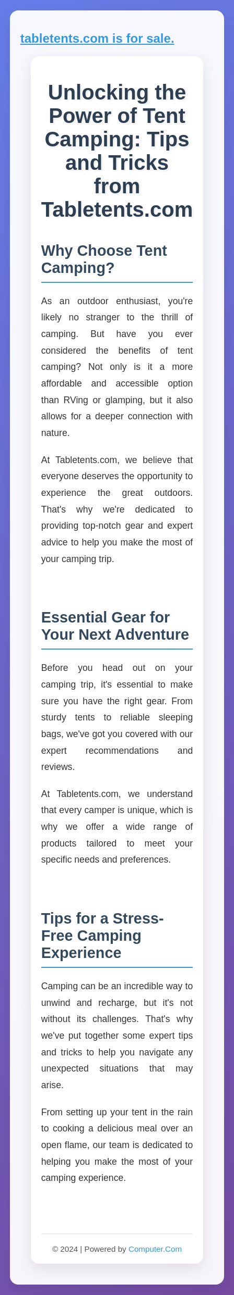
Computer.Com (155, 1248)
